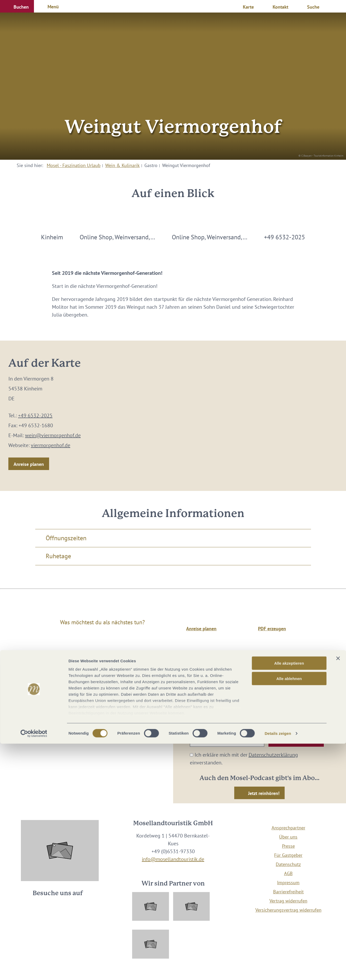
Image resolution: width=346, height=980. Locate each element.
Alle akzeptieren (289, 899)
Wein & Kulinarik (122, 165)
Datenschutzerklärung (273, 754)
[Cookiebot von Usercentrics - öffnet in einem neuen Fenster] (34, 970)
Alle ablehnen (289, 914)
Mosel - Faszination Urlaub (74, 165)
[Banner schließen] (338, 894)
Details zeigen (278, 969)
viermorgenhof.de (50, 445)
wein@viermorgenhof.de (53, 435)
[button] (17, 6)
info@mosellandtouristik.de (173, 859)
